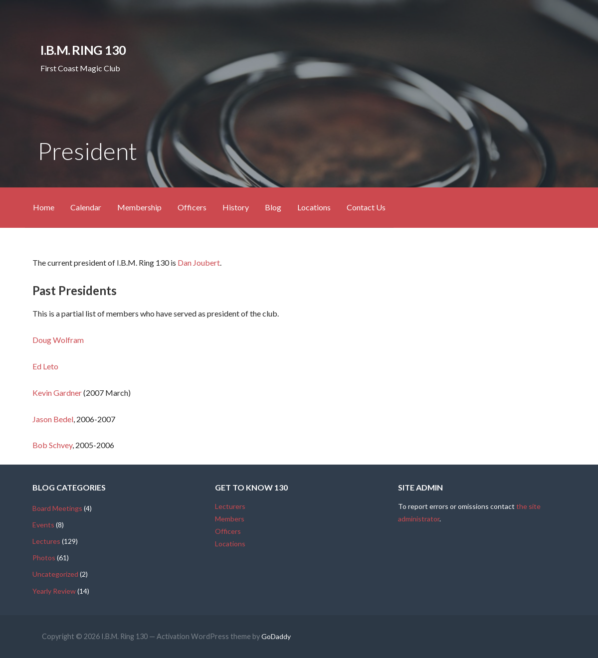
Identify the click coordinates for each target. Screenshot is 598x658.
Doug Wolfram (58, 339)
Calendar (85, 207)
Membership (139, 207)
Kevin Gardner (57, 392)
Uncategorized (55, 574)
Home (43, 207)
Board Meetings (57, 508)
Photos (43, 557)
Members (229, 518)
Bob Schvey (52, 445)
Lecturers (230, 506)
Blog (273, 207)
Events (43, 524)
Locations (314, 207)
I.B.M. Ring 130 (83, 49)
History (235, 207)
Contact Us (366, 207)
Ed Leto (45, 366)
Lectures (46, 541)
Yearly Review (54, 591)
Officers (192, 207)
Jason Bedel (52, 419)
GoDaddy (276, 636)
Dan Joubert (199, 262)
